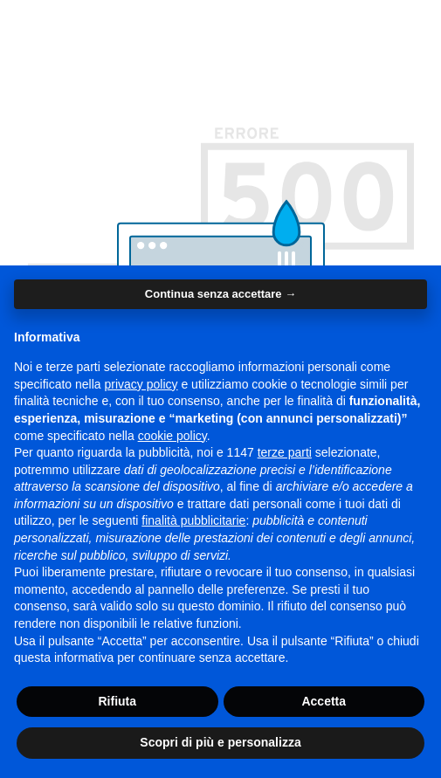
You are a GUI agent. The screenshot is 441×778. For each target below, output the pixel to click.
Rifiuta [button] (117, 701)
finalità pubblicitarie (193, 520)
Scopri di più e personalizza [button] (220, 742)
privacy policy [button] (141, 384)
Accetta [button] (323, 701)
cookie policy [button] (172, 436)
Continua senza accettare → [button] (220, 293)
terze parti (285, 452)
